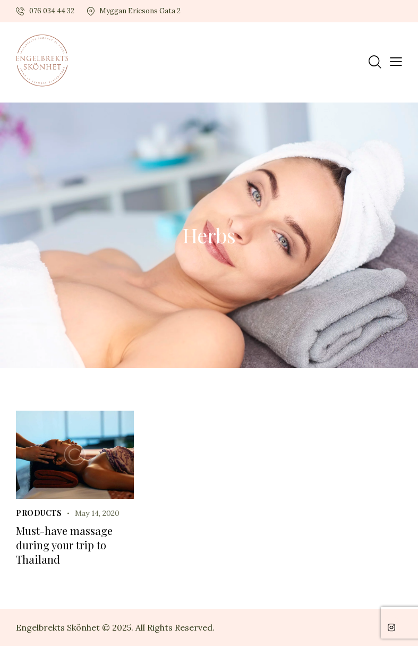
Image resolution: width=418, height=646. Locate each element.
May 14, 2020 (97, 513)
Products (39, 513)
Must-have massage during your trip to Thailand (64, 544)
